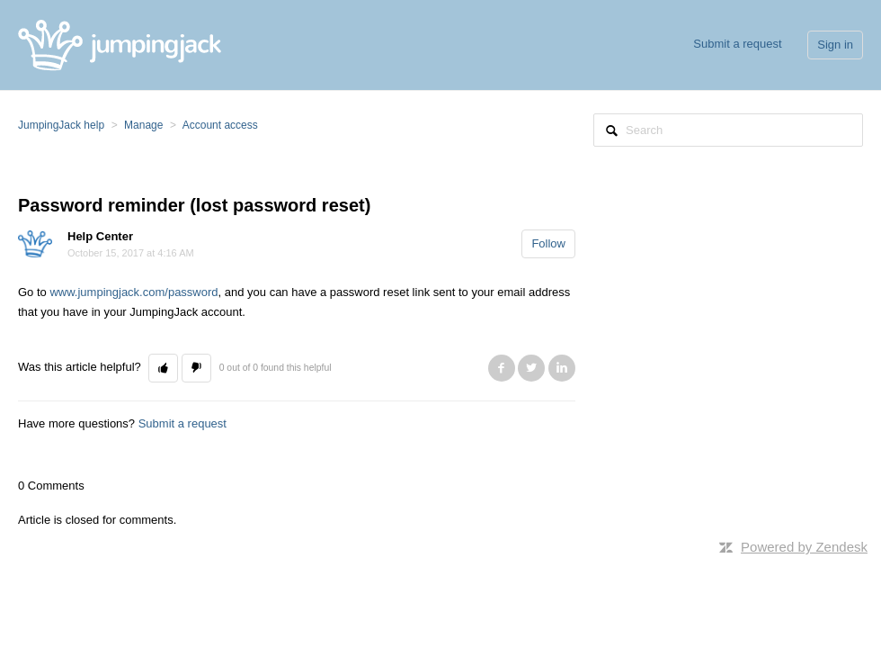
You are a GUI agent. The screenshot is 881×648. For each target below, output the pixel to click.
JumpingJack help (61, 125)
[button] (163, 368)
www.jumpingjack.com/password (133, 292)
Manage (143, 125)
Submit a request (737, 43)
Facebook (501, 368)
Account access (220, 125)
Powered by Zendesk (804, 546)
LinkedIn (561, 368)
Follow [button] (548, 243)
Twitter (531, 368)
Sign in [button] (835, 44)
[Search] (728, 130)
